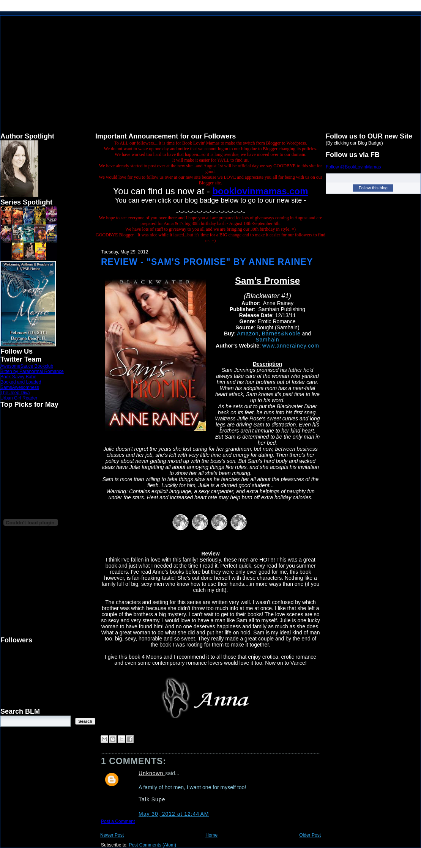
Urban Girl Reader (18, 398)
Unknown (152, 773)
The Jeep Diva (15, 392)
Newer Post (112, 835)
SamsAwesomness (19, 387)
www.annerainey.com (290, 346)
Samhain (267, 340)
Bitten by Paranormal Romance (32, 371)
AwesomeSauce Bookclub (26, 366)
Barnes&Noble (281, 333)
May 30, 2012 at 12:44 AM (174, 814)
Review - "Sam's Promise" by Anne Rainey (207, 262)
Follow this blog (373, 188)
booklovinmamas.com (260, 191)
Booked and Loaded (20, 382)
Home (211, 835)
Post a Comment (118, 821)
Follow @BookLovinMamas (353, 167)
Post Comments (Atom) (152, 845)
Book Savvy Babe (18, 376)
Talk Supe (152, 799)
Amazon (248, 333)
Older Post (310, 835)
